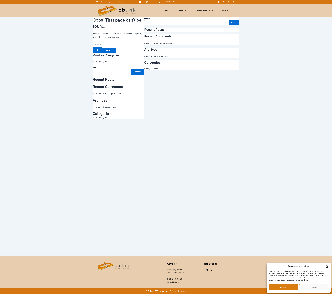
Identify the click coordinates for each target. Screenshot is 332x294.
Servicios (183, 10)
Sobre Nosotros (204, 10)
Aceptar (283, 287)
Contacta (226, 10)
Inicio (168, 10)
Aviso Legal (163, 291)
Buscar (95, 67)
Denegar (313, 287)
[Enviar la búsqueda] (97, 50)
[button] (327, 266)
